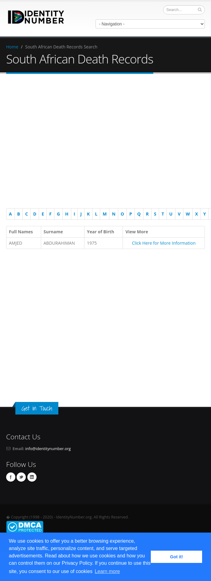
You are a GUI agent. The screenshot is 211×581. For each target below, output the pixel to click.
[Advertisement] (102, 142)
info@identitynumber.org (48, 448)
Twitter (21, 477)
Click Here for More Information (164, 243)
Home (12, 47)
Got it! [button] (176, 556)
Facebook (10, 477)
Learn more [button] (107, 571)
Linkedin (32, 477)
